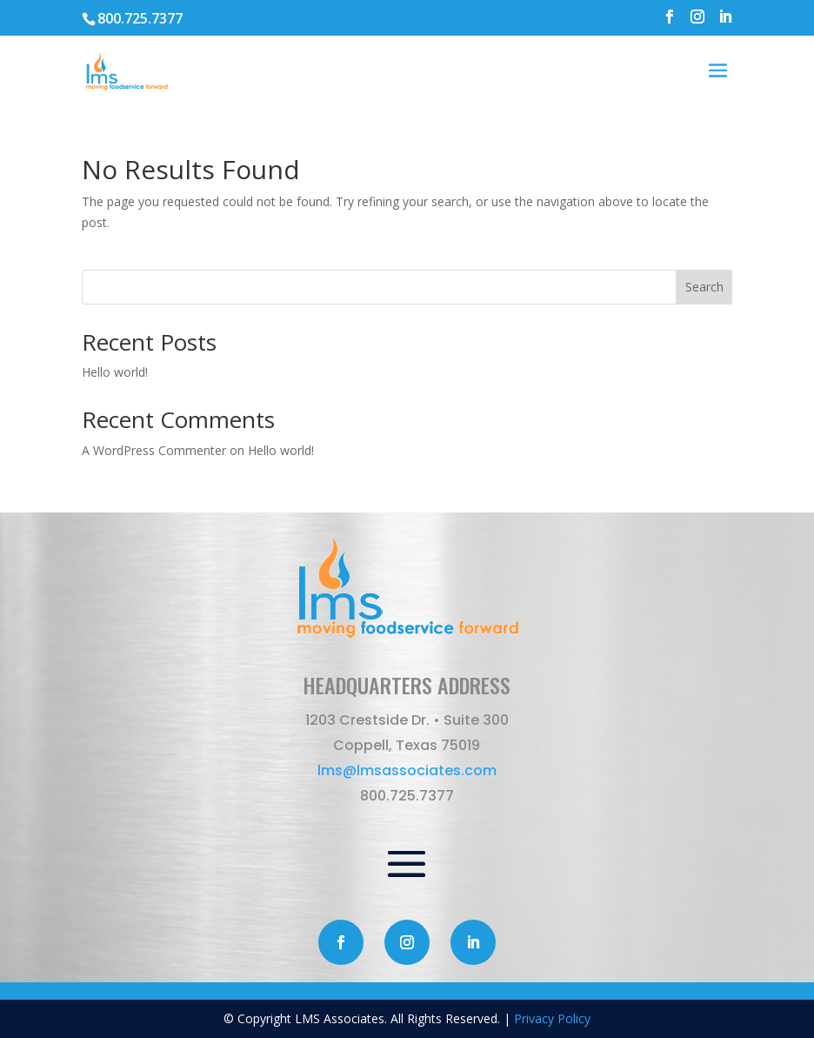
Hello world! (115, 372)
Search (704, 286)
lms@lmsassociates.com (407, 770)
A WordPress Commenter (154, 450)
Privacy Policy (552, 1018)
